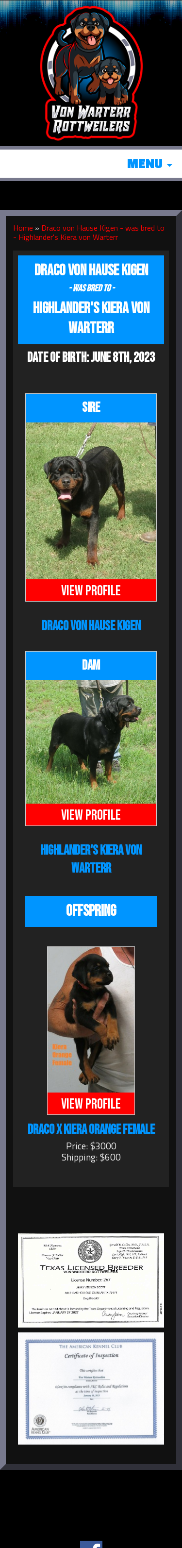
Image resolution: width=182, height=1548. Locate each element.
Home (23, 228)
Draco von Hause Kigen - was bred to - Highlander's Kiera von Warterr (89, 232)
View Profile (91, 591)
